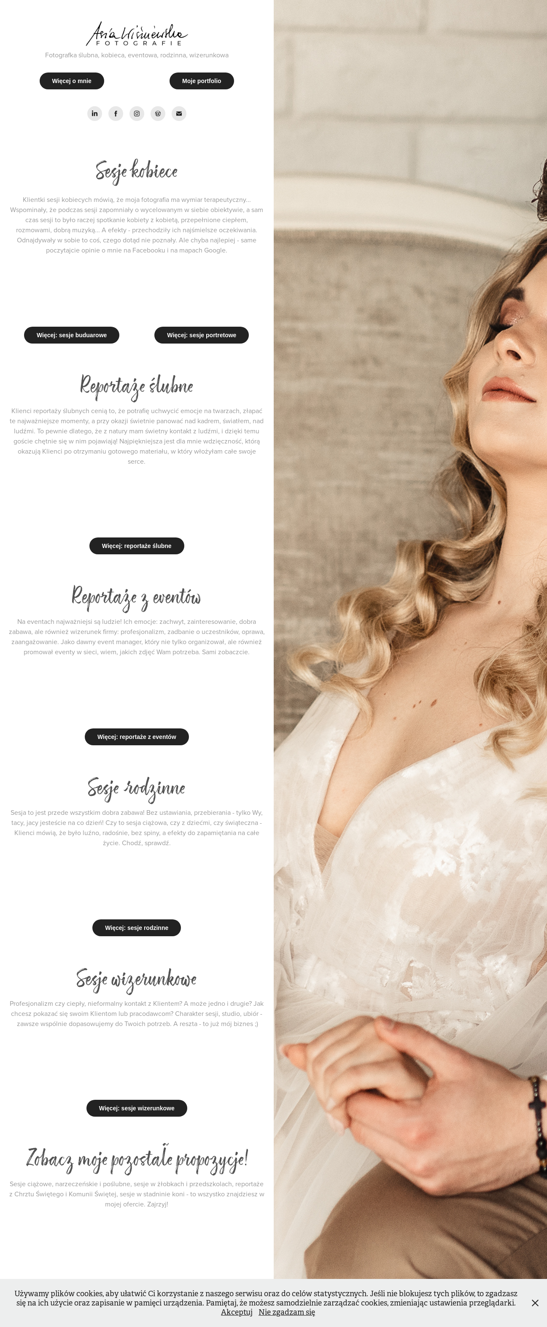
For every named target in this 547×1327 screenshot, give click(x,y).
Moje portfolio (201, 81)
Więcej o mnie (72, 81)
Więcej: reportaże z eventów (136, 736)
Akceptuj (237, 1312)
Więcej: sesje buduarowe (72, 335)
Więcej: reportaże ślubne (137, 546)
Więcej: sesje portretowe (201, 335)
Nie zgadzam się (287, 1312)
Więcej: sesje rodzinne (136, 927)
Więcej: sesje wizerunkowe (137, 1108)
